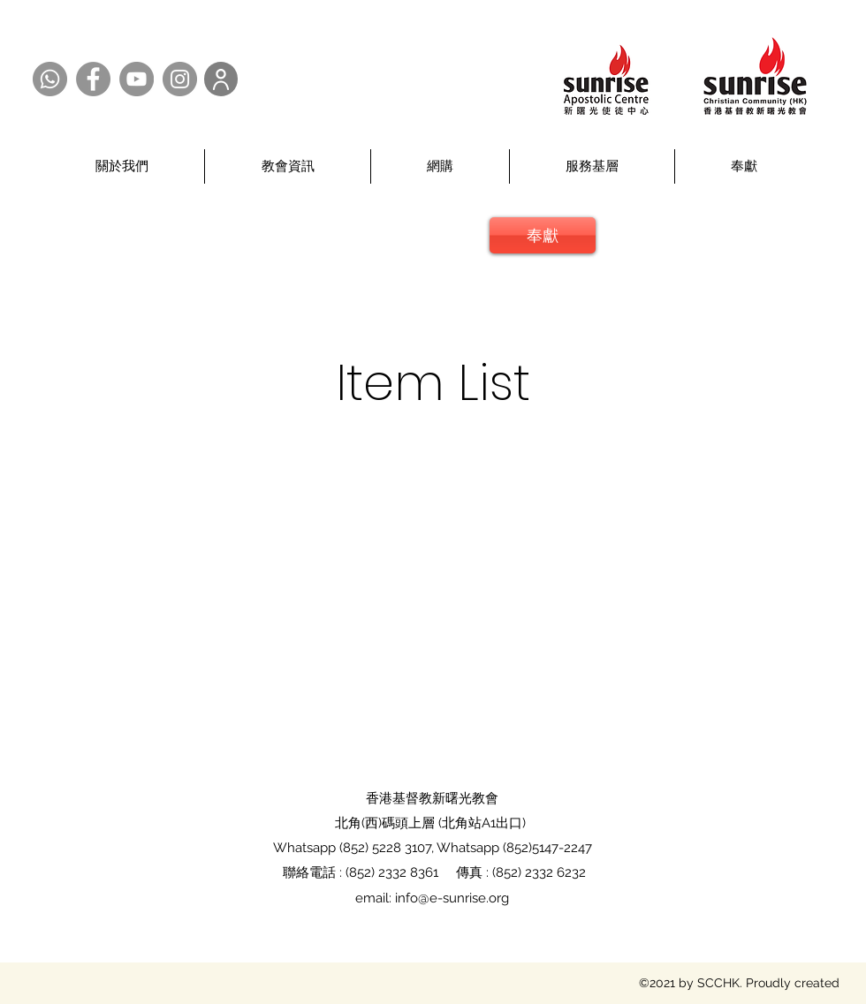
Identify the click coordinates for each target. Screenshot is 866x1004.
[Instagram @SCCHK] (180, 79)
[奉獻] (543, 235)
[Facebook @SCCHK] (93, 79)
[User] (221, 79)
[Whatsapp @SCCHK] (50, 79)
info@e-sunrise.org (452, 898)
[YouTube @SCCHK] (136, 79)
